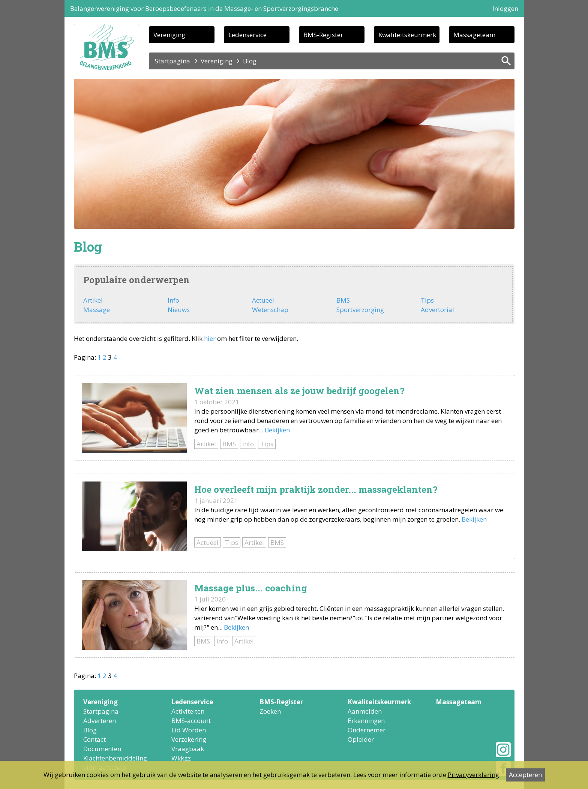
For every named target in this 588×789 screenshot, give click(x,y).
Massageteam (474, 34)
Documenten (102, 748)
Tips (427, 300)
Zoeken (270, 711)
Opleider (361, 739)
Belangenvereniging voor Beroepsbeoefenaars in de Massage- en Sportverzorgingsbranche (204, 8)
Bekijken (277, 430)
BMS (343, 300)
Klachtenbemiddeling (115, 758)
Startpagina (172, 61)
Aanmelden (365, 711)
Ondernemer (367, 730)
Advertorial (437, 309)
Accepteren (525, 774)
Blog (90, 730)
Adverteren (99, 720)
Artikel (93, 300)
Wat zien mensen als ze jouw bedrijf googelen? (299, 391)
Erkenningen (366, 720)
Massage (96, 309)
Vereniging (169, 34)
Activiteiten (187, 711)
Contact (94, 739)
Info (173, 300)
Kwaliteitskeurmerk (407, 34)
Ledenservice (247, 34)
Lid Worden (188, 730)
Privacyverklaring (473, 774)
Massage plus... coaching (250, 588)
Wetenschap (270, 309)
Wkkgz (181, 758)
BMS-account (191, 720)
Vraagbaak (187, 748)
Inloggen (505, 8)
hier (210, 338)
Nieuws (179, 309)
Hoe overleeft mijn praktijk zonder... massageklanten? (316, 489)
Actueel (263, 300)
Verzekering (188, 739)
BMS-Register (323, 34)
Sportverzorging (360, 309)
